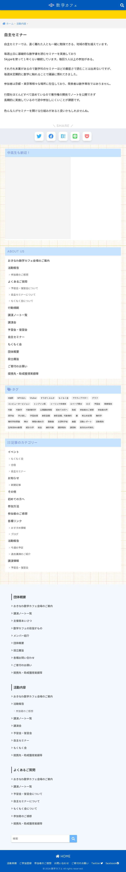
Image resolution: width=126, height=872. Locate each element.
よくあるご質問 (17, 281)
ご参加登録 (25, 863)
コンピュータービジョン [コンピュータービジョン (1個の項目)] (19, 403)
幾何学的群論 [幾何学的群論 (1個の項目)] (14, 421)
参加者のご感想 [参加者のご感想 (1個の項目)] (87, 409)
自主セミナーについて (23, 294)
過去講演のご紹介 (21, 554)
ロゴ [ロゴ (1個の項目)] (88, 403)
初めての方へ (16, 499)
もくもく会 (15, 344)
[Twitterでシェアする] (39, 136)
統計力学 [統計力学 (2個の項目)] (30, 427)
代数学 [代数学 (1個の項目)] (19, 409)
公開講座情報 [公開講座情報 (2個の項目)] (46, 409)
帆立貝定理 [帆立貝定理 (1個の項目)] (87, 415)
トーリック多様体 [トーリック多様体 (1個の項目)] (58, 403)
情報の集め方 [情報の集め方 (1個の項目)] (38, 421)
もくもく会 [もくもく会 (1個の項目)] (63, 397)
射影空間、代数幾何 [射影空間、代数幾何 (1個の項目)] (63, 415)
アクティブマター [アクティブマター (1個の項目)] (80, 397)
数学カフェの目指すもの (27, 628)
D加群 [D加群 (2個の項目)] (10, 397)
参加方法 (13, 506)
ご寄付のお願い (17, 366)
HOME (63, 856)
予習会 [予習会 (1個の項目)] (97, 403)
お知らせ (13, 478)
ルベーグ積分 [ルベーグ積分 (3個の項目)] (76, 403)
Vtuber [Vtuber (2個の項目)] (33, 397)
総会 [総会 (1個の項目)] (40, 427)
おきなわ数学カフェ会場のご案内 (29, 261)
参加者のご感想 (19, 274)
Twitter (97, 863)
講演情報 (13, 561)
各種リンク (15, 521)
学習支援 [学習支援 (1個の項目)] (34, 415)
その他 (12, 492)
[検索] (73, 838)
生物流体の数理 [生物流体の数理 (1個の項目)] (15, 427)
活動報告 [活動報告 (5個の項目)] (100, 421)
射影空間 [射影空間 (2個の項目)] (46, 415)
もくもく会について (22, 300)
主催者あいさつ (22, 621)
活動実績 (12, 863)
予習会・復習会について (24, 288)
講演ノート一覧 (17, 315)
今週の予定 (17, 547)
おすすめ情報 (18, 527)
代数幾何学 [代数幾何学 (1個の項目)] (31, 409)
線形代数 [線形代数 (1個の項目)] (50, 427)
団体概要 (13, 352)
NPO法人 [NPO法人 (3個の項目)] (21, 397)
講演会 (12, 322)
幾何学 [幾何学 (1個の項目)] (99, 415)
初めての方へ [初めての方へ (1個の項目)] (62, 409)
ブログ (14, 534)
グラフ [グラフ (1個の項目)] (95, 397)
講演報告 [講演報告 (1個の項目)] (62, 427)
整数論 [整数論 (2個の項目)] (51, 421)
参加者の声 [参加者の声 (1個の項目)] (103, 409)
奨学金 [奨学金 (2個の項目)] (11, 415)
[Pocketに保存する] (87, 136)
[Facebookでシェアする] (51, 136)
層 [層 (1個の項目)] (77, 415)
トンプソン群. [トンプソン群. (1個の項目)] (40, 403)
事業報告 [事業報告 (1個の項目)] (108, 403)
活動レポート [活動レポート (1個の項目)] (86, 421)
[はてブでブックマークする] (63, 136)
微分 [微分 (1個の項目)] (26, 421)
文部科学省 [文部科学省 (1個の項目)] (63, 421)
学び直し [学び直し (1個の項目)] (22, 415)
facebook (112, 863)
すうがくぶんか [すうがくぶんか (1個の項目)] (47, 397)
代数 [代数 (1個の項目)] (10, 409)
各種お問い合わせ (23, 658)
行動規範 (13, 308)
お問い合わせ (61, 863)
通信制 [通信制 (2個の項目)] (73, 427)
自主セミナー (16, 337)
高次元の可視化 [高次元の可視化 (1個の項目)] (87, 427)
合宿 (13, 465)
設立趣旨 (13, 359)
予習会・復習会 (17, 330)
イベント (13, 452)
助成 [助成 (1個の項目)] (74, 409)
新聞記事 (16, 485)
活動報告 (13, 268)
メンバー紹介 (21, 636)
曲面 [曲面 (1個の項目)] (74, 421)
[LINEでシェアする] (75, 136)
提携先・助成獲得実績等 (23, 373)
